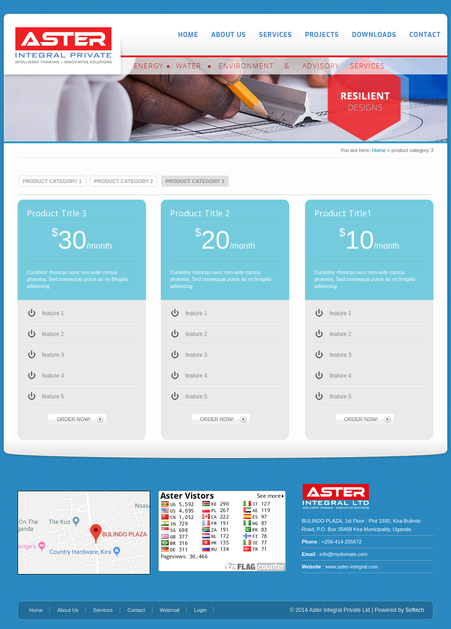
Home (188, 35)
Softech (414, 610)
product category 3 (195, 181)
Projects (322, 35)
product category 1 (52, 181)
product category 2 (123, 181)
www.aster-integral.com (351, 566)
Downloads (374, 35)
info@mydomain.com (343, 554)
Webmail (170, 610)
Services (275, 35)
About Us (228, 35)
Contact (425, 35)
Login (200, 610)
